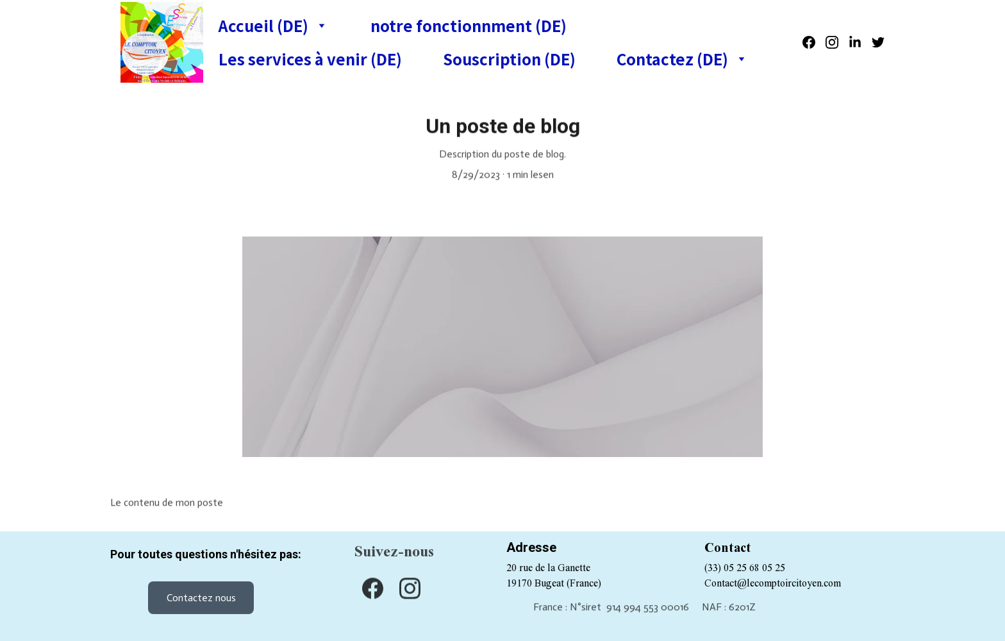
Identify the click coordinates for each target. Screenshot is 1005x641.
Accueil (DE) (263, 25)
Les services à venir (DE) (310, 58)
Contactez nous (201, 598)
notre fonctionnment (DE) (468, 25)
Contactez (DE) (672, 58)
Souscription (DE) (509, 58)
